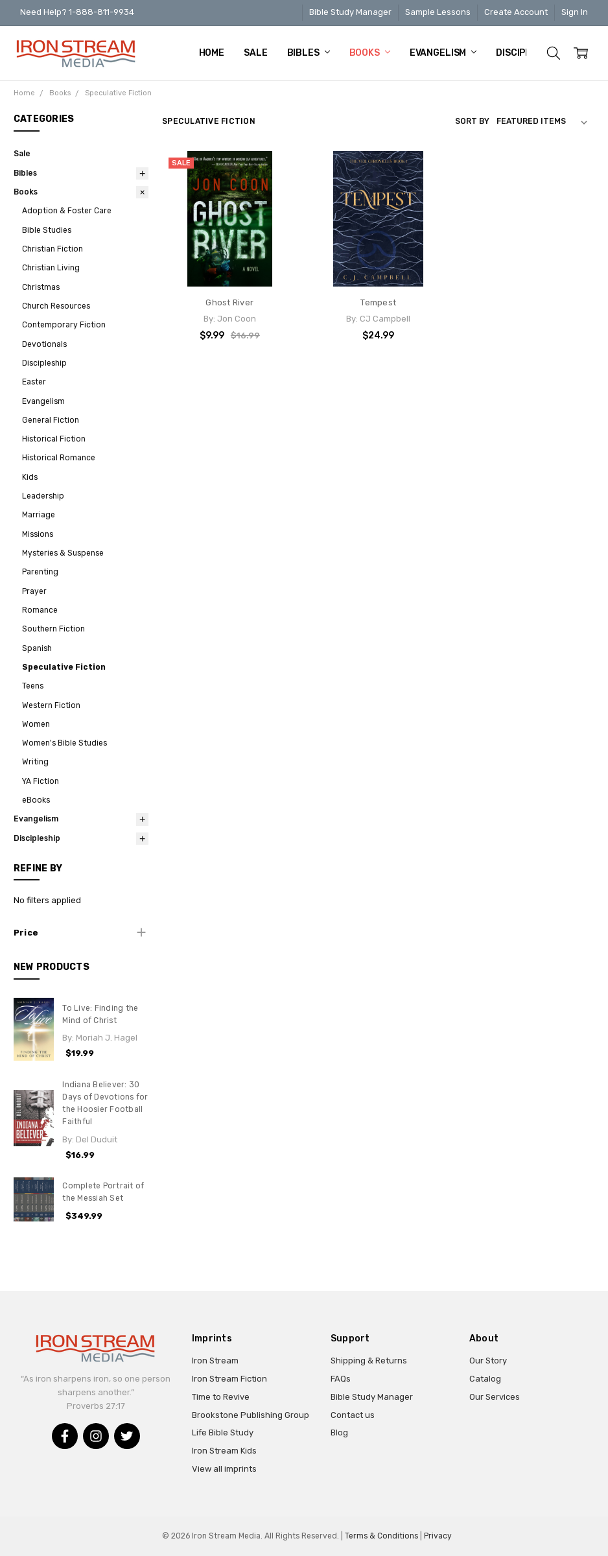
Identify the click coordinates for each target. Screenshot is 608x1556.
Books (369, 52)
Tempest (378, 302)
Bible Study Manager (350, 12)
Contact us (353, 1415)
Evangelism (443, 52)
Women (36, 724)
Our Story (488, 1360)
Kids (30, 477)
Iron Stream (215, 1360)
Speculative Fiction (64, 667)
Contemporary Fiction (64, 324)
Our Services (494, 1397)
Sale (255, 52)
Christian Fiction (52, 248)
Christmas (41, 287)
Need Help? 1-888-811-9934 (77, 12)
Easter (34, 381)
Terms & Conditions (381, 1535)
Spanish (37, 648)
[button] (81, 933)
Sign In (574, 12)
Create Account (516, 12)
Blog (339, 1432)
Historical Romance (58, 457)
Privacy (438, 1535)
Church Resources (56, 306)
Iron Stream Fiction (229, 1379)
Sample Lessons (438, 12)
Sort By (472, 121)
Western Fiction (51, 705)
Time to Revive (221, 1397)
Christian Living (51, 267)
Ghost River (229, 302)
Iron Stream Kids (224, 1451)
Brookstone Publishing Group (250, 1415)
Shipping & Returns (369, 1360)
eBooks (36, 800)
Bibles (308, 52)
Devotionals (44, 344)
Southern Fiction (53, 628)
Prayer (34, 591)
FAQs (341, 1379)
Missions (37, 534)
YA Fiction (40, 781)
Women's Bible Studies (64, 743)
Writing (35, 761)
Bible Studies (46, 230)
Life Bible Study (222, 1432)
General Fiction (50, 420)
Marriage (38, 514)
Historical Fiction (54, 438)
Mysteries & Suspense (63, 553)
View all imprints (224, 1469)
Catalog (485, 1379)
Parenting (40, 571)
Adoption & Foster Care (66, 210)
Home (211, 52)
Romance (40, 610)
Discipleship (44, 363)
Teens (32, 685)
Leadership (43, 496)
